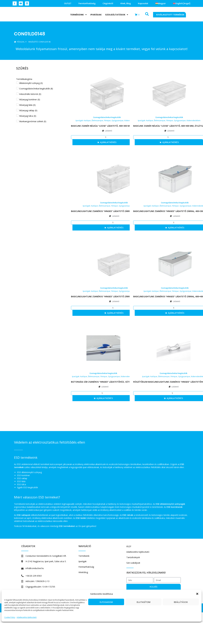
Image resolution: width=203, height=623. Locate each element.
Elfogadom (106, 602)
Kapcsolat (143, 3)
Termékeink (78, 14)
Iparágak (96, 14)
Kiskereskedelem (193, 120)
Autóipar (87, 120)
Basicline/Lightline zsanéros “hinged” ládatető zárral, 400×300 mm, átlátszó (114, 211)
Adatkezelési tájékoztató (27, 617)
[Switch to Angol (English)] (182, 3)
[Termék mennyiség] (107, 137)
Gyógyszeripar (118, 120)
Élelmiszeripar (97, 120)
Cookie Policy (9, 617)
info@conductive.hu (35, 568)
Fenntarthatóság (86, 3)
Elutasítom (143, 602)
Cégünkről (108, 3)
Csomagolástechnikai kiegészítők (107, 117)
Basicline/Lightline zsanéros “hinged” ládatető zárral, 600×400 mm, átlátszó (114, 296)
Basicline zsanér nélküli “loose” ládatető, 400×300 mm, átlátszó (107, 125)
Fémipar (107, 120)
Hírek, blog (125, 3)
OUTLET (67, 3)
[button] (197, 592)
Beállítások (181, 602)
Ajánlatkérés (108, 142)
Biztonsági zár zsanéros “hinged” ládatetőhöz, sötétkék (103, 381)
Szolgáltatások (116, 14)
